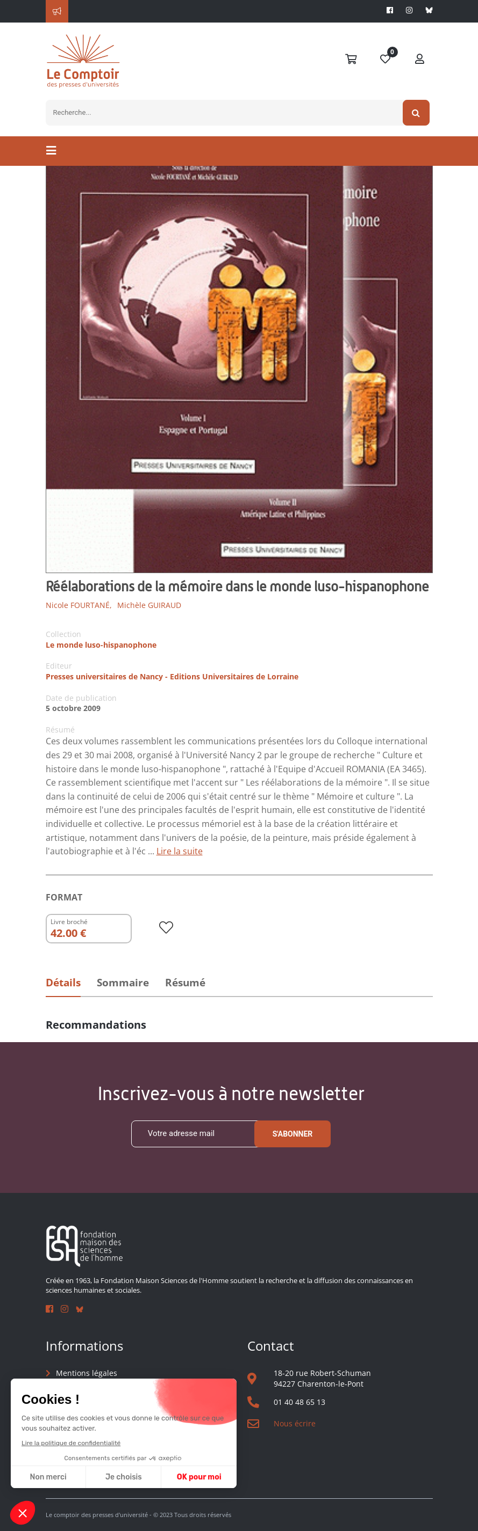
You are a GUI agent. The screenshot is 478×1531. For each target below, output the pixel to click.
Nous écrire (295, 1423)
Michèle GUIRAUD (149, 605)
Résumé (185, 983)
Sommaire (123, 983)
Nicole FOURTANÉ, (79, 605)
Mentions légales (86, 1373)
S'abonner (293, 1134)
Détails (63, 983)
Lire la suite (179, 851)
